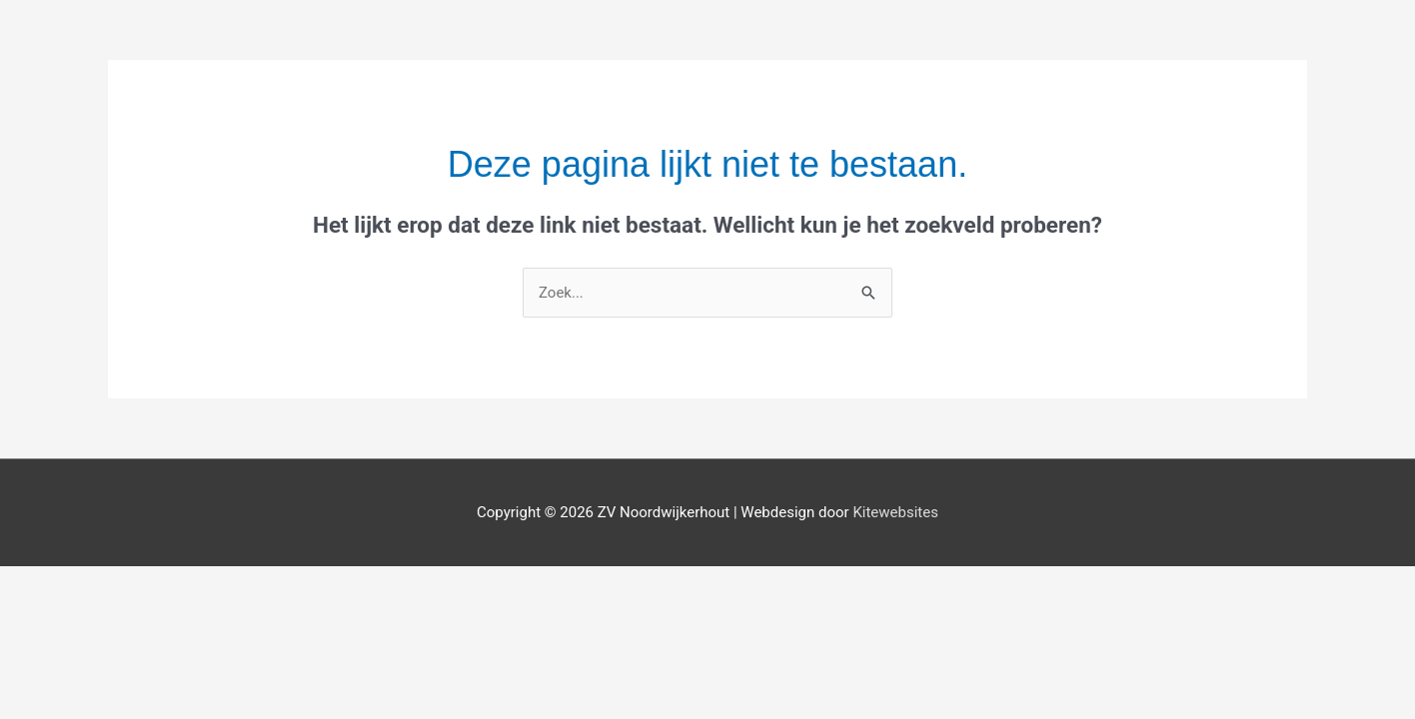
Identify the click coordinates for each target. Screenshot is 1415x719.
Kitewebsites (895, 512)
